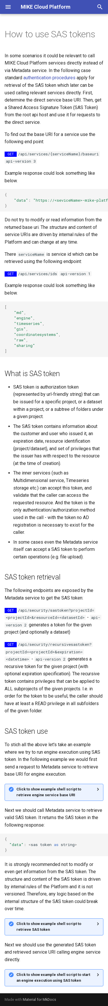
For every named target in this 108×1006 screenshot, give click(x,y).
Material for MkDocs (39, 999)
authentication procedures (49, 77)
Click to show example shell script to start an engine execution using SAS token (53, 977)
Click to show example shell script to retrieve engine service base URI (48, 792)
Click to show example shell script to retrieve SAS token (48, 927)
